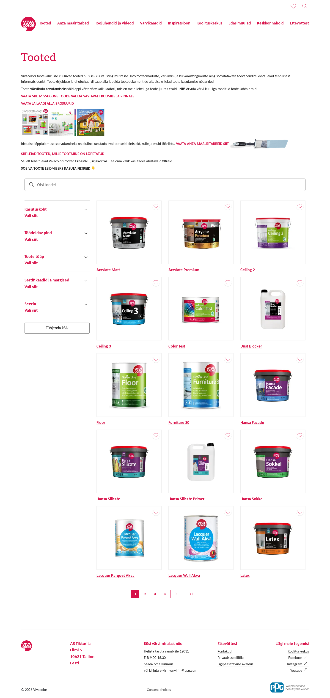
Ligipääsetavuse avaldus (235, 664)
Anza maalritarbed (73, 23)
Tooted (45, 23)
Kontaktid (224, 651)
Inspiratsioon (179, 23)
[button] (57, 212)
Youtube (296, 670)
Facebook (295, 657)
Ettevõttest (299, 23)
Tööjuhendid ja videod (114, 23)
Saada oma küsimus (158, 664)
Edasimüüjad (239, 23)
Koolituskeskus (209, 23)
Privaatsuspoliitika (231, 657)
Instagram (294, 664)
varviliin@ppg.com (182, 670)
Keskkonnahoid (270, 23)
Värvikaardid (151, 23)
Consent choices (159, 689)
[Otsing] (305, 6)
